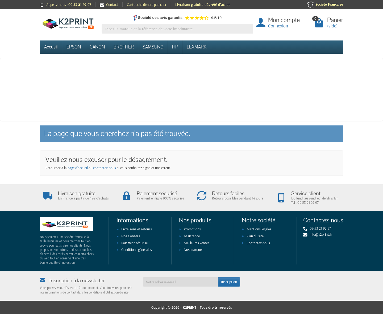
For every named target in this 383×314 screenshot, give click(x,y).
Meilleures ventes (196, 242)
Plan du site (255, 236)
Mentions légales (259, 229)
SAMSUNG (153, 47)
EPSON (73, 47)
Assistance (192, 236)
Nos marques (193, 249)
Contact (109, 4)
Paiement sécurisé (134, 242)
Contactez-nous (258, 242)
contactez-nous (104, 167)
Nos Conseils (130, 236)
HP (175, 47)
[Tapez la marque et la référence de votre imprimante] (177, 29)
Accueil (51, 47)
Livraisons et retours (136, 229)
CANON (97, 47)
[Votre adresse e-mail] (180, 281)
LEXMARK (196, 47)
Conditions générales (136, 249)
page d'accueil (78, 167)
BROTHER (124, 47)
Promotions (192, 229)
